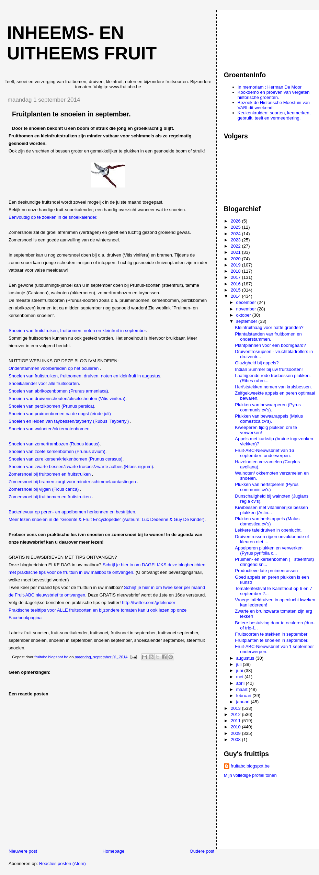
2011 (236, 720)
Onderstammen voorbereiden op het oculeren (54, 368)
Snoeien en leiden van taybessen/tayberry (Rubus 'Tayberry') (69, 421)
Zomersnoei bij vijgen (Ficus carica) (44, 489)
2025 (236, 227)
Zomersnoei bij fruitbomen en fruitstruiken (50, 474)
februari (244, 695)
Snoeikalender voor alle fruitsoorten (44, 383)
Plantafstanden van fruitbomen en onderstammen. (268, 336)
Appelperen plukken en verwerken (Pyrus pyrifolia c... (269, 550)
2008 (236, 739)
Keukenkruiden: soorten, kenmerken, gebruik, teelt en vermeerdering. (274, 115)
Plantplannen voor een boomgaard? (270, 345)
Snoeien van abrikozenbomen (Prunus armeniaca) (58, 391)
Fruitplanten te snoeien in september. (271, 640)
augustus (245, 658)
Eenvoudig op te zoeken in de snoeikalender (52, 217)
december (246, 302)
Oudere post (202, 851)
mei (240, 676)
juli (239, 664)
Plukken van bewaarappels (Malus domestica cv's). (269, 418)
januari (243, 701)
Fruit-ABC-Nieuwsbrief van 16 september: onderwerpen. (264, 453)
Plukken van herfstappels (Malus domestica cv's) (267, 521)
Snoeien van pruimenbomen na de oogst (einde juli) (60, 413)
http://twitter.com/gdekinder (148, 602)
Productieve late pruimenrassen (266, 570)
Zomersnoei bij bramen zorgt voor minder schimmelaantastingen (72, 481)
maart (242, 689)
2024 (236, 233)
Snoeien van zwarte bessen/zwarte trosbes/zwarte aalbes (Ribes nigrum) (81, 466)
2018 (236, 271)
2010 (236, 726)
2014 (236, 296)
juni (240, 670)
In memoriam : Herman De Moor (269, 87)
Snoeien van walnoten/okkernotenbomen (49, 428)
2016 (236, 283)
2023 (236, 239)
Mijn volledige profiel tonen (250, 775)
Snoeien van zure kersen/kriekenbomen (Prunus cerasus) (66, 459)
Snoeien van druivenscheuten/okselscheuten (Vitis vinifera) (67, 398)
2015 (236, 290)
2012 (236, 714)
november (246, 308)
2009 (236, 733)
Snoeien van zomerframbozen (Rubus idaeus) (54, 443)
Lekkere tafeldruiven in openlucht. (268, 530)
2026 (236, 221)
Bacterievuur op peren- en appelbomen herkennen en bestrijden (72, 511)
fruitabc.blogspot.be (250, 766)
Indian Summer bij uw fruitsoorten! (269, 369)
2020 (236, 258)
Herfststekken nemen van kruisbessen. (273, 386)
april (241, 683)
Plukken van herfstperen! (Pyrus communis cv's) (266, 487)
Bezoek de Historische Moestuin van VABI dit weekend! (274, 105)
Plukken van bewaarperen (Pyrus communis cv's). (268, 407)
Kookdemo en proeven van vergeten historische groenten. (274, 95)
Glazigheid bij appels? (256, 362)
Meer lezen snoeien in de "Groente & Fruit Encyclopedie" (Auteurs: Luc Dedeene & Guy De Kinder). (107, 519)
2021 (236, 252)
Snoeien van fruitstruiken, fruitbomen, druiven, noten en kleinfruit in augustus (84, 375)
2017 (236, 277)
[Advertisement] (255, 37)
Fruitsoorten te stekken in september (271, 634)
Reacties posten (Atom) (62, 863)
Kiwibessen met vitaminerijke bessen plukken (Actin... (271, 510)
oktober (244, 315)
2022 (236, 246)
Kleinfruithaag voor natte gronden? (269, 327)
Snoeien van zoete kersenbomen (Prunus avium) (57, 451)
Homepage (114, 851)
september (247, 321)
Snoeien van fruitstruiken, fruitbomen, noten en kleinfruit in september (77, 330)
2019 (236, 265)
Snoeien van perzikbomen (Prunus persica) (51, 406)
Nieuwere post (23, 851)
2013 (236, 708)
